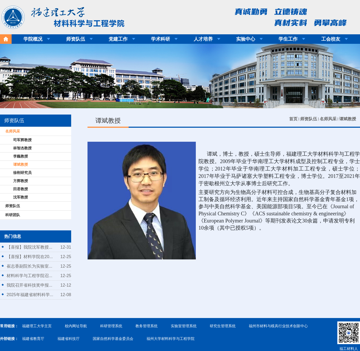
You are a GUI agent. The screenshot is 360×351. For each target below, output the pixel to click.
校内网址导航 (76, 326)
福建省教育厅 (33, 338)
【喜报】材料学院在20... (30, 256)
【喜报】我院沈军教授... (29, 247)
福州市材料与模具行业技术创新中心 (278, 326)
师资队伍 (308, 119)
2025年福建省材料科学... (30, 294)
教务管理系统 (146, 326)
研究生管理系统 (223, 326)
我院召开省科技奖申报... (29, 285)
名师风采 (328, 119)
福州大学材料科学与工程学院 (170, 338)
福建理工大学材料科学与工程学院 (59, 15)
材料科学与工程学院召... (29, 275)
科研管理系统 (111, 326)
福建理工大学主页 (37, 326)
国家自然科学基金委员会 (113, 338)
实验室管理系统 (184, 326)
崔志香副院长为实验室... (29, 266)
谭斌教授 (347, 119)
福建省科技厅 (68, 338)
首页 (293, 119)
